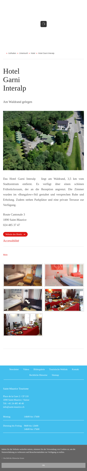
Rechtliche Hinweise (38, 375)
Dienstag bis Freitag (12, 425)
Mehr (5, 255)
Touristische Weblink (58, 369)
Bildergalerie (39, 369)
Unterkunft (23, 53)
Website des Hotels (13, 234)
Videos (26, 369)
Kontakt (75, 369)
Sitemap (55, 375)
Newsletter (14, 369)
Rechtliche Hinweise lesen (13, 458)
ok (43, 465)
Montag (6, 416)
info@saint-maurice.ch (13, 407)
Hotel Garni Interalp (46, 53)
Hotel (33, 53)
